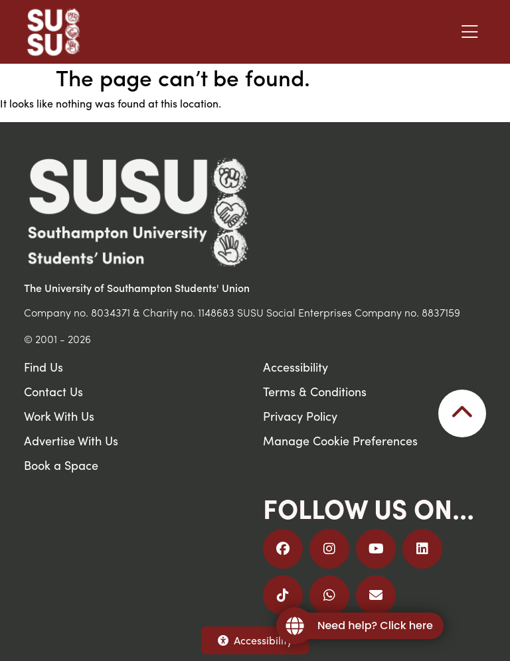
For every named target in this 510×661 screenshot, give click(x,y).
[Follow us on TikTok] (283, 595)
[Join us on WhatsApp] (329, 595)
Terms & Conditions (315, 391)
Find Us (43, 366)
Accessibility (255, 640)
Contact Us (53, 391)
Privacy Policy (300, 415)
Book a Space (61, 465)
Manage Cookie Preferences (340, 440)
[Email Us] (376, 595)
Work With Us (59, 415)
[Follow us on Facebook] (283, 549)
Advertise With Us (71, 440)
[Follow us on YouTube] (376, 549)
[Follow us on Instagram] (329, 549)
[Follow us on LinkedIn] (422, 549)
